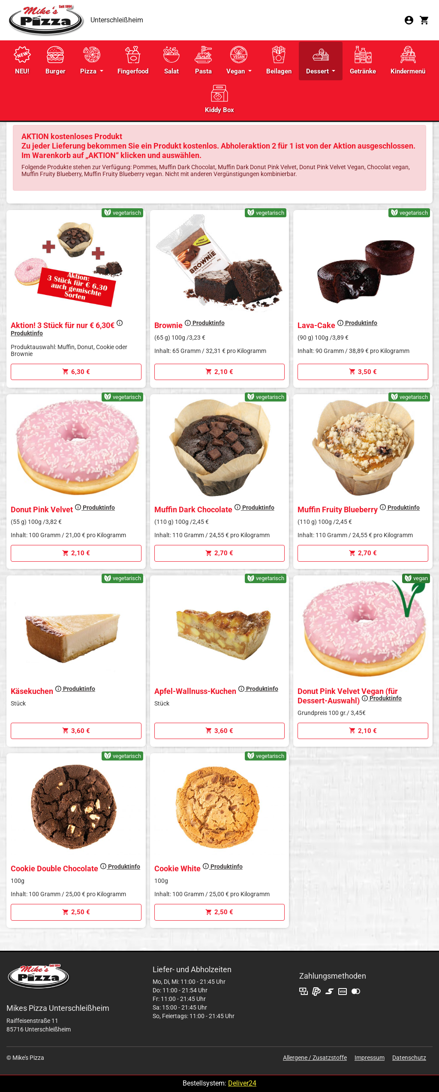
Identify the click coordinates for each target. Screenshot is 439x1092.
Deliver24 (242, 1083)
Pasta (203, 60)
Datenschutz (409, 1057)
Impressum (370, 1057)
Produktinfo (204, 322)
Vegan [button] (236, 60)
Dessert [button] (318, 60)
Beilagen (279, 60)
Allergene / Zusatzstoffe (315, 1057)
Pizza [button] (90, 60)
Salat (171, 60)
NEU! (22, 60)
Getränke (363, 60)
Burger (55, 60)
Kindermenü (408, 60)
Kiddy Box (219, 99)
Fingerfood (132, 60)
